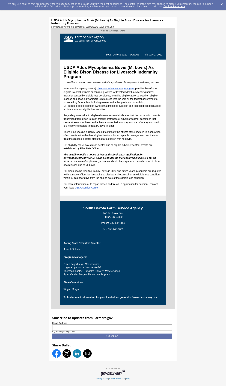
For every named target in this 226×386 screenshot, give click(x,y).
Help (128, 379)
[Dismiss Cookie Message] (221, 3)
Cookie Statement (174, 6)
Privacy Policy (102, 379)
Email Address (59, 323)
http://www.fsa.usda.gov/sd (142, 297)
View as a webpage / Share (113, 31)
